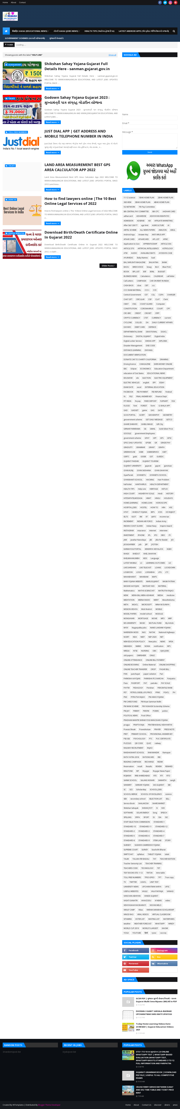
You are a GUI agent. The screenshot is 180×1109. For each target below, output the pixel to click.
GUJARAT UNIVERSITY (132, 466)
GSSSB (143, 456)
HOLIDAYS (168, 498)
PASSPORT (135, 683)
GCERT (142, 415)
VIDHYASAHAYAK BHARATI (135, 905)
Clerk (165, 299)
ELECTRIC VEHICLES (131, 382)
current (168, 318)
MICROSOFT (147, 604)
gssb (135, 456)
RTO (168, 775)
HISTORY (169, 493)
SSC (166, 817)
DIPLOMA (163, 341)
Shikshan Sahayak (131, 808)
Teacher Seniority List (133, 863)
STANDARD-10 (130, 826)
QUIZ (149, 743)
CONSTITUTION (130, 308)
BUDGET (161, 271)
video (167, 900)
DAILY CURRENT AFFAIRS (162, 322)
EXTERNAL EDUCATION (154, 387)
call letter (170, 276)
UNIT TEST (154, 882)
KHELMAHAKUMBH (132, 558)
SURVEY (145, 849)
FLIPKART (164, 401)
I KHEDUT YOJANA (139, 512)
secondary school (137, 799)
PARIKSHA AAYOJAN (132, 678)
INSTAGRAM (129, 530)
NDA (135, 637)
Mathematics (129, 590)
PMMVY (136, 711)
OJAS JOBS (164, 651)
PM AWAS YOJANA (156, 697)
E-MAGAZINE (145, 364)
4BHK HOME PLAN (161, 202)
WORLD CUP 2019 (131, 928)
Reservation (129, 766)
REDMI (160, 762)
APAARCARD (143, 239)
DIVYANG (149, 350)
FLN (173, 401)
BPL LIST (136, 271)
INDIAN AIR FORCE (144, 521)
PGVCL (166, 692)
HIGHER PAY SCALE (146, 493)
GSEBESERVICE (153, 452)
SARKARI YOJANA (142, 785)
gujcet (157, 466)
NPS (168, 646)
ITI (170, 535)
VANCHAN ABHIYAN (132, 896)
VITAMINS (128, 919)
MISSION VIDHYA (131, 609)
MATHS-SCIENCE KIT (146, 590)
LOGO (139, 572)
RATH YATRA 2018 (131, 757)
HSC (171, 507)
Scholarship (141, 789)
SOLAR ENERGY (143, 812)
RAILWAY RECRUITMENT (133, 748)
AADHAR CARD (169, 211)
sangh (172, 780)
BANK (164, 262)
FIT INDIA (127, 401)
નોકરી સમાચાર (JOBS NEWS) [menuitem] (66, 31)
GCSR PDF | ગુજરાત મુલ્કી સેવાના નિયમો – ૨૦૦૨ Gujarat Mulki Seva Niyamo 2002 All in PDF (156, 1000)
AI (168, 225)
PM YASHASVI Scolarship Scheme (156, 706)
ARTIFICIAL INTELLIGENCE (148, 248)
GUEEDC (160, 456)
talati (167, 854)
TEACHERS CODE (131, 868)
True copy (169, 877)
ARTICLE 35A (166, 244)
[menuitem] (6, 31)
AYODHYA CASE (165, 253)
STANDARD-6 (144, 836)
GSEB (141, 452)
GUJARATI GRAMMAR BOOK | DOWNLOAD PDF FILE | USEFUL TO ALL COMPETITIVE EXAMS (156, 1075)
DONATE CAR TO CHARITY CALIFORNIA (140, 359)
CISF (150, 299)
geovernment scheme (133, 419)
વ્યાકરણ (163, 933)
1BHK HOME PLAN (146, 197)
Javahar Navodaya (138, 540)
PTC (150, 738)
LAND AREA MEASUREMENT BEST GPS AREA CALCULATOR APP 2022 (77, 167)
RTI (161, 775)
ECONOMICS (145, 368)
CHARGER (171, 294)
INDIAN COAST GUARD (133, 526)
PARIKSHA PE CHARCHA (154, 678)
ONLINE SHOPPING (167, 664)
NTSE (135, 651)
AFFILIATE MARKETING (163, 220)
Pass (126, 683)
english (146, 382)
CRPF (157, 313)
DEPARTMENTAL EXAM (133, 331)
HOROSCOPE (161, 503)
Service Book (129, 803)
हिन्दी (146, 933)
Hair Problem (163, 479)
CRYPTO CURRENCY (132, 318)
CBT (146, 285)
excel (139, 387)
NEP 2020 (152, 637)
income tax (164, 516)
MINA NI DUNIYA (162, 604)
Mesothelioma (168, 600)
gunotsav (168, 466)
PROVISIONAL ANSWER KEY (161, 734)
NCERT (126, 637)
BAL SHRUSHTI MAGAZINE (134, 262)
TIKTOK (149, 873)
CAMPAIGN (141, 281)
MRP (170, 618)
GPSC (169, 438)
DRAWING (164, 359)
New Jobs (153, 641)
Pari (161, 674)
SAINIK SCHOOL (130, 780)
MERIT (156, 600)
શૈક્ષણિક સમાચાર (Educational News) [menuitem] (29, 31)
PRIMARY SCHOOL (139, 734)
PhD (125, 697)
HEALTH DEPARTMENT (159, 484)
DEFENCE (152, 327)
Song (155, 812)
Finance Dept (161, 396)
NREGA (127, 651)
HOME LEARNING (131, 503)
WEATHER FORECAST (142, 923)
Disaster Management (133, 345)
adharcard (128, 216)
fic (125, 396)
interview (163, 530)
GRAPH (161, 447)
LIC (170, 563)
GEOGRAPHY (153, 415)
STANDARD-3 (144, 831)
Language (155, 558)
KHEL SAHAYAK (150, 553)
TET (158, 868)
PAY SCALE (165, 683)
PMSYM (146, 711)
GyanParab (128, 475)
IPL (149, 535)
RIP (137, 771)
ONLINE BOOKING (131, 664)
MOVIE (154, 618)
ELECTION (147, 378)
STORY (168, 840)
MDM (126, 595)
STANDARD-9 (144, 840)
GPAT (147, 438)
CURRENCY (156, 318)
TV (125, 882)
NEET (143, 637)
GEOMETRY (167, 415)
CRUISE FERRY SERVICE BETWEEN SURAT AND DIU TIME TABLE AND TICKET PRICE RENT (155, 1090)
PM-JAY (127, 711)
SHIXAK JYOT (147, 808)
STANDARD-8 (129, 840)
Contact (22, 2)
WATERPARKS (168, 919)
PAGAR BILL (164, 669)
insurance (141, 530)
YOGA (126, 933)
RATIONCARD (148, 757)
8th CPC (155, 211)
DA (147, 322)
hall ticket (128, 484)
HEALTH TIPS (129, 489)
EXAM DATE (128, 387)
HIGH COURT (129, 493)
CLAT (157, 299)
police (165, 711)
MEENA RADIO (144, 600)
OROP (153, 669)
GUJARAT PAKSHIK (131, 461)
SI (157, 808)
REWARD (169, 766)
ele (137, 378)
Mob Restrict (146, 609)
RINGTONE (128, 771)
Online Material (149, 664)
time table (160, 873)
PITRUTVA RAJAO (138, 697)
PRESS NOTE (169, 729)
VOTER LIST (140, 919)
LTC (166, 572)
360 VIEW (127, 202)
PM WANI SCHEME (131, 706)
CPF (168, 308)
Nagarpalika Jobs (139, 627)
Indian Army (161, 521)
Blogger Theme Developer (49, 1105)
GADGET (134, 410)
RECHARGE (149, 762)
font (135, 405)
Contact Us (146, 1105)
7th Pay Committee (147, 207)
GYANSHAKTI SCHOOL (133, 479)
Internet (152, 530)
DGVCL (164, 331)
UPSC (167, 886)
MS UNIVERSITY (130, 623)
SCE (131, 789)
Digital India (160, 336)
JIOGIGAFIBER (129, 544)
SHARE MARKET (158, 803)
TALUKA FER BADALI (140, 859)
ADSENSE (140, 220)
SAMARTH (162, 780)
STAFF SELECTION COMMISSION (137, 822)
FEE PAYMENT (142, 392)
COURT (160, 308)
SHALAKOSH (143, 803)
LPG (160, 572)
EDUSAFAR (128, 378)
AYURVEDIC (128, 257)
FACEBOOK (128, 392)
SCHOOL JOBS (156, 789)
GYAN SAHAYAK (161, 470)
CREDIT (138, 313)
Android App (129, 234)
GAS (152, 410)
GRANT (152, 447)
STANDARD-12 (161, 826)
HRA (163, 507)
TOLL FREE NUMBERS (132, 877)
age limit (144, 225)
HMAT (148, 498)
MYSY (126, 627)
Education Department (164, 368)
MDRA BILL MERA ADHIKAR (143, 595)
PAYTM (127, 688)
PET (125, 692)
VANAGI (170, 891)
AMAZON (163, 230)
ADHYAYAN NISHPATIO (159, 216)
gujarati (148, 466)
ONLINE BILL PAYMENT (155, 660)
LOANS (158, 567)
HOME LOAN (147, 503)
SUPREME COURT (131, 849)
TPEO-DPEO (149, 877)
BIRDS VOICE (138, 267)
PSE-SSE (127, 738)
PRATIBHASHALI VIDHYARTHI (160, 725)
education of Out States (134, 373)
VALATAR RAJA (157, 891)
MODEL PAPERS (130, 614)
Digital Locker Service (133, 341)
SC (125, 789)
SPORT (146, 817)
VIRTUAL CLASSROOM (161, 914)
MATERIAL (162, 586)
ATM (125, 253)
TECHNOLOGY (147, 868)
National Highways (166, 632)
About (13, 2)
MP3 (162, 618)
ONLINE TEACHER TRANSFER (135, 669)
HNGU (157, 498)
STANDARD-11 (146, 826)
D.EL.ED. (138, 322)
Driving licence (130, 364)
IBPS (152, 512)
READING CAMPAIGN (132, 762)
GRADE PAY (165, 442)
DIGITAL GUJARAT (143, 336)
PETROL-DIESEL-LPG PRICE (141, 692)
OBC (155, 651)
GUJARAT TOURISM (150, 461)
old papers (128, 655)
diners (167, 1105)
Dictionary (128, 336)
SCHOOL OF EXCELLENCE (151, 794)
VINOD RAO (129, 914)
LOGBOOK (128, 572)
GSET (164, 452)
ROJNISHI (127, 775)
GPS (161, 438)
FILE (130, 396)
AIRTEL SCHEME (130, 230)
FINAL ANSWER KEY (144, 396)
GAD (126, 410)
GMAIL (152, 429)
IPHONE (141, 535)
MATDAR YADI (148, 586)
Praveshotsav (145, 729)
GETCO (169, 419)
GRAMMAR (140, 447)
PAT (145, 683)
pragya (127, 725)
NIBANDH (128, 646)
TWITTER (133, 882)
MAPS (154, 577)
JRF (146, 544)
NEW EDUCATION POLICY (134, 641)
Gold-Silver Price (166, 429)
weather (127, 923)
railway (158, 743)
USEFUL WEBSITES (131, 891)
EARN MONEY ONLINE (163, 364)
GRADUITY (128, 447)
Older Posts (108, 265)
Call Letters (128, 281)
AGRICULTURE (158, 225)
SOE (163, 808)
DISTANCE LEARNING (132, 350)
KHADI (126, 553)
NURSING (145, 651)
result (139, 766)
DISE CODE (150, 345)
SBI (169, 785)
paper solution (150, 674)
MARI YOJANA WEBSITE (133, 581)
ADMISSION (128, 220)
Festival (169, 392)
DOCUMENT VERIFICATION (135, 355)
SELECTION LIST (155, 799)
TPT (159, 877)
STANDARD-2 (129, 831)
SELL (167, 799)
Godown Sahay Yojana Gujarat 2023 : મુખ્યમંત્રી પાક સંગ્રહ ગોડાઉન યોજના (77, 100)
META (126, 604)
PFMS (158, 692)
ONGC (152, 655)
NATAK (152, 632)
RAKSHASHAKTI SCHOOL (134, 752)
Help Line (142, 489)
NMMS (138, 646)
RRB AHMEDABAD (142, 775)
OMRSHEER (141, 655)
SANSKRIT (128, 785)
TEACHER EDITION (167, 859)
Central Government (132, 294)
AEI (149, 220)
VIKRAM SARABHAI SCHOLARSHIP (160, 910)
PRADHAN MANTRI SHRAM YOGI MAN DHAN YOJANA (146, 720)
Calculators (145, 276)
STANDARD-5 (129, 836)
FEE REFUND (157, 392)
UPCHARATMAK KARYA (151, 886)
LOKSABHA (150, 572)
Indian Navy (151, 526)
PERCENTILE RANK (165, 688)
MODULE (159, 614)
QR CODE (139, 743)
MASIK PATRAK (169, 581)
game (144, 410)
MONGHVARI (129, 618)
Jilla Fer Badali (161, 540)
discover (157, 1105)
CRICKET (148, 313)
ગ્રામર (153, 933)
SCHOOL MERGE (130, 794)
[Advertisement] (149, 81)
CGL (153, 294)
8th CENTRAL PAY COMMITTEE (136, 211)
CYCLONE (128, 322)
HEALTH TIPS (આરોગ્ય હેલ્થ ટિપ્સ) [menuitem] (99, 31)
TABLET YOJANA (154, 854)
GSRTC (126, 456)
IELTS (126, 516)
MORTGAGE (143, 618)
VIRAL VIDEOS (142, 914)
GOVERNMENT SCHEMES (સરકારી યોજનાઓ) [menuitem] (25, 38)
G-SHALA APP (164, 405)
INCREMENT (128, 521)
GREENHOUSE (129, 452)
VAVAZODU (146, 900)
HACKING (150, 479)
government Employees (145, 433)
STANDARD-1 (159, 822)
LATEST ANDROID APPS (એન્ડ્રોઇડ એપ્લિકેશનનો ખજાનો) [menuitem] (144, 31)
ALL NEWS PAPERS (147, 230)
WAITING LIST (154, 919)
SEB (125, 799)
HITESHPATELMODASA (133, 498)
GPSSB (148, 442)
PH (174, 692)
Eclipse (134, 368)
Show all (112, 55)
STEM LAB (157, 840)
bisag (149, 267)
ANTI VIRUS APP (158, 234)
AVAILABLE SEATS (148, 253)
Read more (51, 88)
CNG (134, 304)
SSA (159, 817)
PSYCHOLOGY (139, 738)
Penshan (150, 688)
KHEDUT (136, 553)
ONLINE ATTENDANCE (133, 660)
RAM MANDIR (153, 752)
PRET (126, 734)
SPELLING (127, 817)
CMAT (126, 304)
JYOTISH (154, 544)
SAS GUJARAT (158, 785)
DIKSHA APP (150, 341)
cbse (139, 285)
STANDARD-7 (158, 836)
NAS (143, 632)
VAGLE (144, 891)
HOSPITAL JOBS (130, 507)
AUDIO (134, 253)
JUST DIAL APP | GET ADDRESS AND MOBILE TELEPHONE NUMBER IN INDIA (79, 134)
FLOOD (127, 405)
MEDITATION (129, 600)
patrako (154, 683)
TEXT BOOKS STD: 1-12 (133, 873)
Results (149, 766)
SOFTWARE (128, 812)
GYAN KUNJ (128, 470)
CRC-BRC (127, 313)
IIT (147, 516)
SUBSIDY (127, 845)
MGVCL (135, 604)
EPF (154, 382)
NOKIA (147, 646)
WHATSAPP (160, 923)
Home (5, 2)
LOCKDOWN (170, 567)
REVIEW (159, 766)
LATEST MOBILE (130, 563)
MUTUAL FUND (155, 623)
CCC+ (147, 290)
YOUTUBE (136, 933)
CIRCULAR (140, 299)
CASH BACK (128, 285)
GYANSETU (141, 475)
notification (158, 646)
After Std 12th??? (130, 225)
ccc (153, 285)
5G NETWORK (129, 207)
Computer (160, 304)
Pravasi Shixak (129, 729)
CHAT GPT (128, 299)
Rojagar (146, 771)
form (153, 405)
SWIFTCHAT (128, 854)
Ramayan (166, 752)
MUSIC (142, 623)
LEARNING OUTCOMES (155, 563)
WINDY (171, 923)
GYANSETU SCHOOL (158, 475)
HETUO (165, 489)
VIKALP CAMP (129, 910)
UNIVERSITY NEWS (131, 886)
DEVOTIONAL (151, 331)
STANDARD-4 (158, 831)
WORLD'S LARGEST (150, 928)
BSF (144, 271)
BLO (157, 267)
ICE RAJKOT (170, 512)
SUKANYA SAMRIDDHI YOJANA (147, 845)
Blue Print (167, 267)
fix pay (138, 401)
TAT (154, 859)
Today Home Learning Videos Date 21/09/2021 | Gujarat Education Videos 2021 (155, 1026)
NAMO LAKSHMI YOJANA (160, 627)
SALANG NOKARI (147, 780)
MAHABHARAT (130, 577)
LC (141, 563)
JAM (125, 540)
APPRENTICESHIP (150, 244)
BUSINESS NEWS (130, 276)
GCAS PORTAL (129, 415)
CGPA (161, 294)
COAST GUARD (146, 304)
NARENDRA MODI (131, 632)
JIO (172, 540)
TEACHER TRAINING (153, 863)
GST (151, 456)
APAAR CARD (129, 239)
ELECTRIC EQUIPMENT (163, 378)
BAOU (126, 267)
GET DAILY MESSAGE (154, 419)
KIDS (145, 558)
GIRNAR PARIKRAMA (132, 429)
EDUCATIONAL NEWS (156, 373)
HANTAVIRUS (140, 484)
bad (153, 257)
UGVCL (143, 882)
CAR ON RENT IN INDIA (159, 281)
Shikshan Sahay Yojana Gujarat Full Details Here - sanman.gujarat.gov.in (77, 66)
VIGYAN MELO (155, 905)
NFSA (171, 641)
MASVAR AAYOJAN (131, 586)
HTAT (126, 512)
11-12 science (129, 197)
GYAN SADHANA (144, 470)
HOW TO (154, 507)
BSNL (152, 271)
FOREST (144, 405)
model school (146, 614)
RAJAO (150, 748)
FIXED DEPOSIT (150, 401)
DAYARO (127, 327)
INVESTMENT (129, 535)
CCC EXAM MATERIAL (132, 290)
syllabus (140, 854)
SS (154, 817)
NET (161, 637)
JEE (151, 540)
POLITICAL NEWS (131, 715)
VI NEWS (158, 900)
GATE (160, 410)
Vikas (140, 910)
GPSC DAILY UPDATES (133, 442)
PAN (125, 674)
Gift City (159, 424)
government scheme (132, 438)
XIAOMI (165, 928)
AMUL (172, 230)
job (140, 544)
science (168, 794)
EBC (125, 368)
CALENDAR (158, 276)
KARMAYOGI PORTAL (132, 549)
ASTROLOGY (167, 248)
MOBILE (159, 609)
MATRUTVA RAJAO (166, 590)
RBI (159, 757)
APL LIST (156, 239)
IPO (155, 535)
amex (175, 1105)
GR (156, 442)
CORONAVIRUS (147, 308)
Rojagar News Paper (161, 771)
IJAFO (153, 516)
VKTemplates (18, 1105)
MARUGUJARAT (152, 581)
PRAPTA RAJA (138, 725)
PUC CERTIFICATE (163, 738)
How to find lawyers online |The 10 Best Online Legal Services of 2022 (80, 201)
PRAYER (157, 729)
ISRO (163, 535)
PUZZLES (127, 743)
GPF (154, 438)
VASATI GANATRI (131, 900)
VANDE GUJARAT (151, 896)
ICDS (160, 512)
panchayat (135, 674)
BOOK (126, 271)
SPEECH (164, 812)
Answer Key (143, 234)
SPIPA (137, 817)
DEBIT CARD (140, 327)
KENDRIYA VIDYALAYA (154, 549)
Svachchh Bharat (159, 849)
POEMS (156, 711)
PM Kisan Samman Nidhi (151, 701)
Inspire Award (166, 526)
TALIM (126, 859)
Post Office (146, 715)
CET (146, 294)
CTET (146, 318)
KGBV (169, 549)
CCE (154, 290)
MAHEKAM (144, 577)
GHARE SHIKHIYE (130, 424)
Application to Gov (132, 244)
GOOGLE (127, 433)
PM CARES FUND (130, 701)
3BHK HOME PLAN (142, 202)
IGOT (134, 516)
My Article (169, 623)
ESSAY (161, 382)
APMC (165, 239)
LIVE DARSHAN (130, 567)
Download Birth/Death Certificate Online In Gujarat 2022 (81, 235)
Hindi (160, 493)
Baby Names (142, 257)
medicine (170, 595)
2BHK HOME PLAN (165, 197)
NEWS (162, 641)
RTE (155, 775)
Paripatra (171, 678)
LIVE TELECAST (145, 567)
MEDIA (160, 595)
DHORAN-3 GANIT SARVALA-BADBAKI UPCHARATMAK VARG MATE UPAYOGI (154, 1012)
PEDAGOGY (138, 688)
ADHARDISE (141, 216)
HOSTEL (143, 507)
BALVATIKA (153, 262)
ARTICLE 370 (129, 248)
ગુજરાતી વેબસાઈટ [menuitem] (56, 38)
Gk (145, 429)
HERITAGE (154, 489)
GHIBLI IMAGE (147, 424)
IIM (141, 516)
